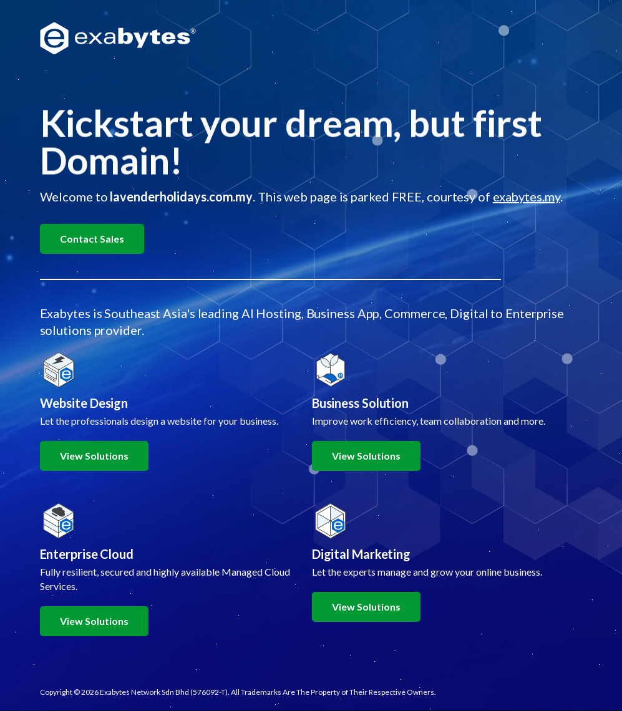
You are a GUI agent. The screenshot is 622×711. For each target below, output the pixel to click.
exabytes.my (526, 196)
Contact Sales (92, 238)
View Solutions (94, 456)
